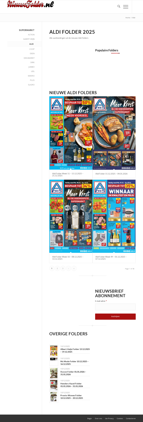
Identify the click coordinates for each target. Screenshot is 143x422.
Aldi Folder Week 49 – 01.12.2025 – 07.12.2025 (111, 258)
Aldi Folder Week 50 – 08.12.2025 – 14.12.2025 (67, 258)
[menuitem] (117, 6)
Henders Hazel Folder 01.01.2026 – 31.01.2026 (71, 384)
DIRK (32, 62)
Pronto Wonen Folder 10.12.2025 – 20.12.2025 (71, 396)
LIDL (33, 71)
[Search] (117, 6)
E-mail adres (101, 301)
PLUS (32, 80)
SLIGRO (31, 84)
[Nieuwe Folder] (31, 6)
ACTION (31, 34)
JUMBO (32, 67)
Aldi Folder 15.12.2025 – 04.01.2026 (111, 174)
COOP (32, 49)
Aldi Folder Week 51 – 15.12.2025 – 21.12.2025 (67, 174)
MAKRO (31, 75)
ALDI (31, 44)
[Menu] (124, 6)
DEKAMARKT (29, 58)
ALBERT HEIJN (29, 39)
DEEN (32, 53)
